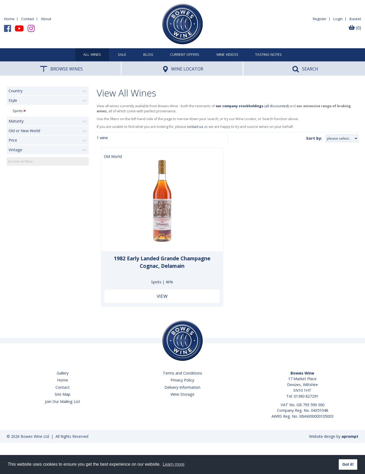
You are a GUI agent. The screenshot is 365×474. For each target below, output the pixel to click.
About (46, 18)
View (162, 296)
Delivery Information (182, 387)
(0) (355, 28)
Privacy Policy (182, 380)
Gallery (63, 373)
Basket (355, 18)
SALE (122, 55)
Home (9, 18)
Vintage (15, 149)
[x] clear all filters (20, 161)
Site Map (62, 394)
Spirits (18, 111)
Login (338, 18)
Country (15, 90)
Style (13, 100)
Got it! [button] (347, 464)
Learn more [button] (174, 464)
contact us (195, 126)
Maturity (16, 121)
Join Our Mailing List (62, 401)
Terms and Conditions (182, 373)
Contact (27, 18)
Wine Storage (182, 394)
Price (13, 140)
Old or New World (24, 130)
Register (319, 18)
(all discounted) (252, 106)
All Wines (92, 55)
